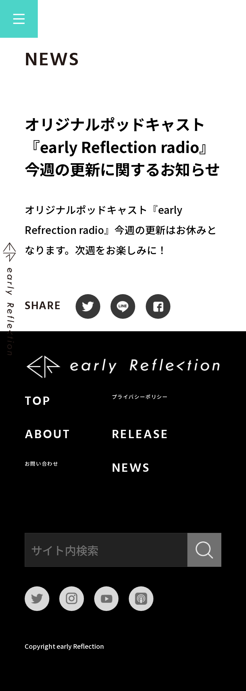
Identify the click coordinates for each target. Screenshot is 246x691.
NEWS (131, 468)
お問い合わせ (42, 464)
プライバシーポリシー (140, 397)
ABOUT (47, 435)
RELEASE (140, 435)
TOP (38, 401)
